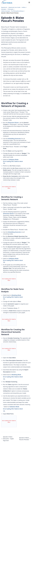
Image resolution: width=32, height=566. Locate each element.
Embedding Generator (14, 138)
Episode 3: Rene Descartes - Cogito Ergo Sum (7, 438)
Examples (3, 9)
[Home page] (7, 2)
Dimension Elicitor (13, 122)
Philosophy (10, 9)
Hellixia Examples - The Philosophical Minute (12, 11)
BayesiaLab (4, 7)
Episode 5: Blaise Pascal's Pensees (25, 438)
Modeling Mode (17, 297)
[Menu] (29, 2)
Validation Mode (17, 161)
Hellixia (24, 7)
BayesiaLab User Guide (14, 7)
